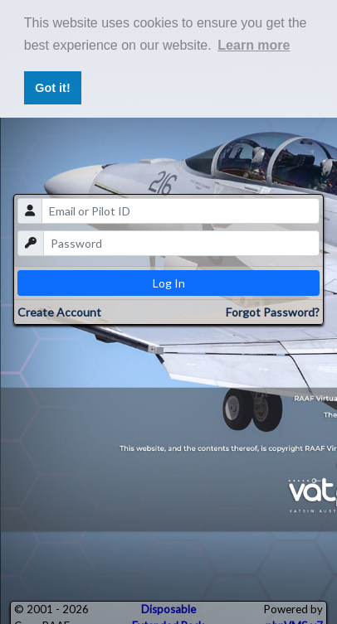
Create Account (59, 312)
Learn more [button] (253, 45)
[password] (181, 243)
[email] (181, 211)
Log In (169, 283)
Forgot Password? (273, 312)
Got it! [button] (52, 87)
